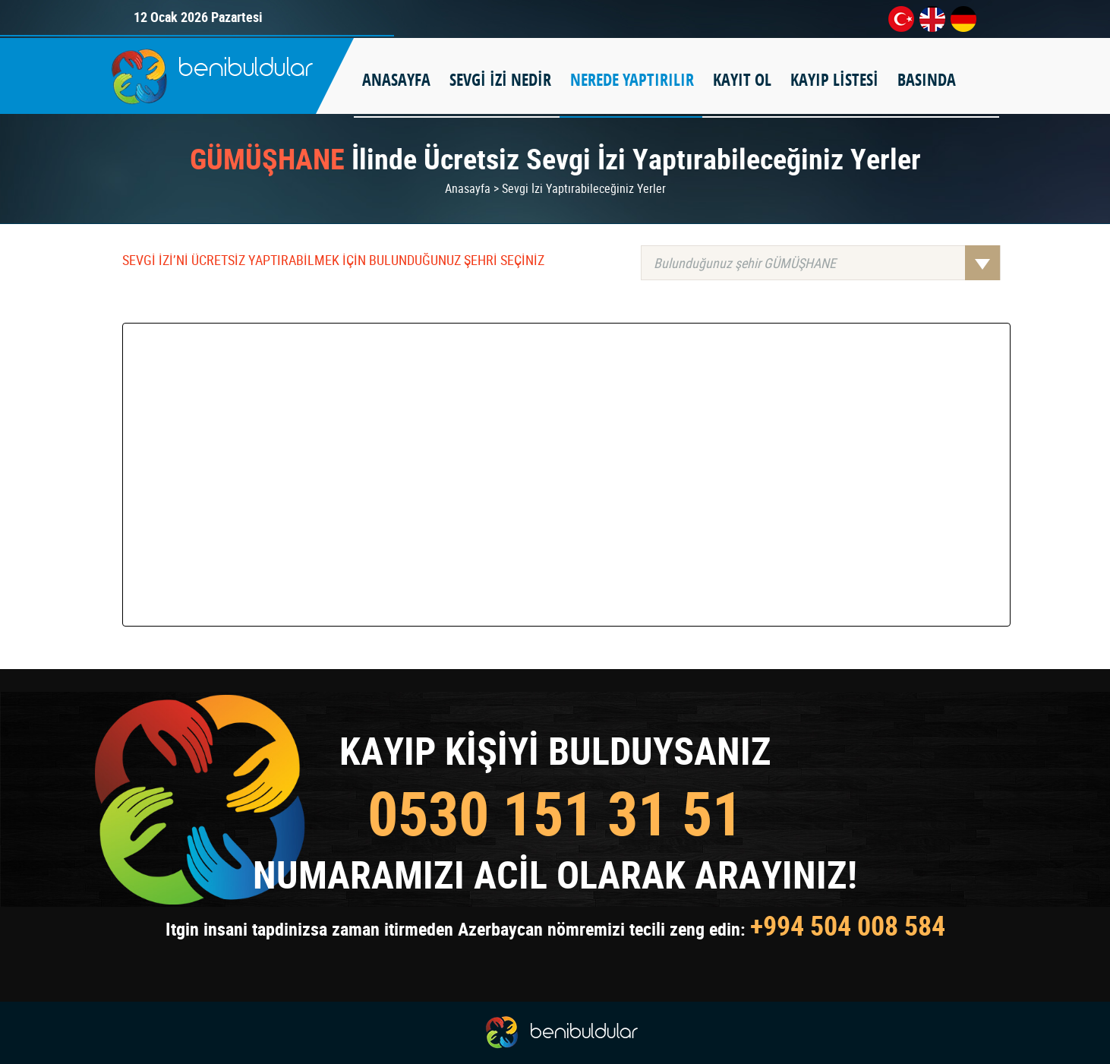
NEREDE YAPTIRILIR (632, 79)
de (963, 19)
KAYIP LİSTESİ (834, 79)
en (932, 19)
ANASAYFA (396, 79)
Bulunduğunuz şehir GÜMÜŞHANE (827, 262)
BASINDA (926, 79)
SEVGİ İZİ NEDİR (500, 79)
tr (901, 19)
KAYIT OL (742, 79)
